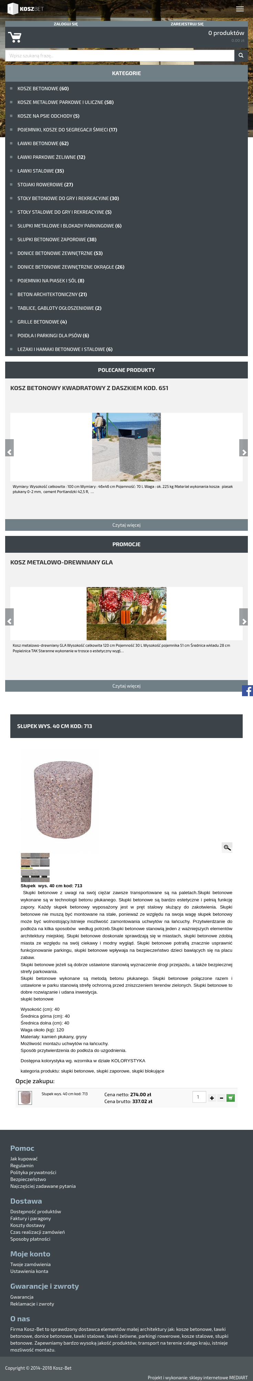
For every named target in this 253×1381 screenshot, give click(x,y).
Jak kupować (24, 1158)
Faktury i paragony (30, 1218)
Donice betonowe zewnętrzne (60, 253)
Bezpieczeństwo (28, 1179)
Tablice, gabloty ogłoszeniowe (59, 308)
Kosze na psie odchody (48, 116)
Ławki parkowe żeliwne (51, 157)
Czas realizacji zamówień (37, 1232)
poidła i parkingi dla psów (53, 335)
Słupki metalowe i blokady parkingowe (70, 226)
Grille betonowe (42, 322)
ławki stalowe (41, 171)
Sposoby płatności (30, 1239)
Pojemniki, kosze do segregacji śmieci (67, 129)
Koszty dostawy (27, 1225)
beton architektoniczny (52, 294)
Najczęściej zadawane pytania (43, 1186)
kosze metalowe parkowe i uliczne (66, 102)
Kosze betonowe (43, 88)
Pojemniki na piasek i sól (51, 280)
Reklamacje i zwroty (32, 1304)
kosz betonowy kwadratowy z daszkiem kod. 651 (89, 387)
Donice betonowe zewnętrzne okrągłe (71, 267)
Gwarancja (21, 1297)
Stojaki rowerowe (45, 184)
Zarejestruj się (187, 23)
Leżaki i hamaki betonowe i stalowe (65, 349)
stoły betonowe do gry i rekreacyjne (68, 198)
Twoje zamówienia (30, 1264)
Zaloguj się (66, 23)
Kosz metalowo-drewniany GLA (61, 562)
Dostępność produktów (35, 1211)
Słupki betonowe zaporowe (57, 239)
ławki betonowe (43, 143)
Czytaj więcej (126, 525)
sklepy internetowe (208, 1377)
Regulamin (22, 1165)
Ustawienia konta (29, 1271)
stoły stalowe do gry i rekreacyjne (64, 212)
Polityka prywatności (33, 1172)
